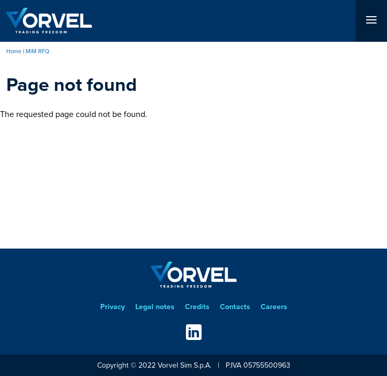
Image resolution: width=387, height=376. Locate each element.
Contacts (235, 306)
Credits (197, 306)
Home (13, 51)
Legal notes (154, 306)
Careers (274, 306)
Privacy (112, 306)
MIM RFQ (37, 51)
